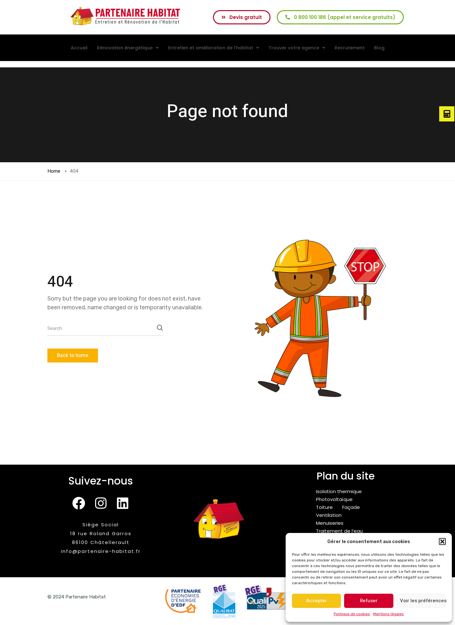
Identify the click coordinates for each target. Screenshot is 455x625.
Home (53, 171)
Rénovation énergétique (128, 48)
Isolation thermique (339, 491)
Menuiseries (329, 523)
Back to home (72, 355)
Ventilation (329, 515)
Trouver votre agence (297, 48)
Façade (351, 507)
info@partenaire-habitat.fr (101, 551)
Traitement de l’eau (339, 531)
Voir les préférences (423, 600)
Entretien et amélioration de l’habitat (213, 48)
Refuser (369, 600)
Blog (379, 48)
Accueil (79, 48)
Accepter (316, 600)
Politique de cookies (352, 614)
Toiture (324, 507)
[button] (442, 541)
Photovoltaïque (334, 499)
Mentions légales (388, 614)
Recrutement (350, 48)
